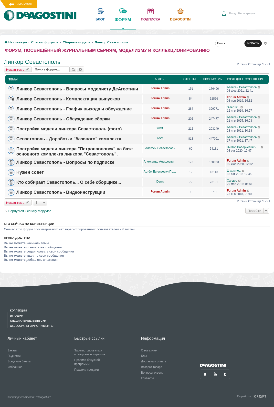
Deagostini (180, 19)
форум (123, 23)
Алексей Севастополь (242, 87)
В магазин (24, 4)
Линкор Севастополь (32, 61)
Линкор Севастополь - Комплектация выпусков (68, 99)
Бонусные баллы (19, 361)
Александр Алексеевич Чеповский (160, 161)
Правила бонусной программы (87, 362)
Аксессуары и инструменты (31, 325)
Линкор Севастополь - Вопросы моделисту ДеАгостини (77, 89)
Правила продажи (86, 369)
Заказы (12, 350)
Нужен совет (30, 172)
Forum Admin (160, 88)
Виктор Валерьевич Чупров (244, 147)
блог (100, 19)
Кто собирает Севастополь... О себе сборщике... (68, 182)
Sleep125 (233, 107)
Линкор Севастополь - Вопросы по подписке (65, 162)
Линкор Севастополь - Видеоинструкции (60, 192)
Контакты (147, 378)
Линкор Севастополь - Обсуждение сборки (63, 118)
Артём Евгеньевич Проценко (160, 171)
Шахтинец (234, 170)
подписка (150, 19)
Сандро (232, 180)
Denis (160, 181)
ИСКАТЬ (253, 43)
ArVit (160, 138)
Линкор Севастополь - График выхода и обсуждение (74, 109)
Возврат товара (151, 367)
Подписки (14, 356)
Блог (144, 356)
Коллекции (18, 310)
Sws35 (160, 128)
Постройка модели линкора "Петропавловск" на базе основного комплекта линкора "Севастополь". (74, 151)
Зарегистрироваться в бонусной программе (89, 352)
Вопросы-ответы (152, 372)
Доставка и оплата (154, 361)
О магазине (149, 350)
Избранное (15, 367)
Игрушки (16, 315)
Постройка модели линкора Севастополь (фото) (69, 128)
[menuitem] (238, 14)
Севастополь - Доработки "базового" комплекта (68, 138)
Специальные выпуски (28, 320)
